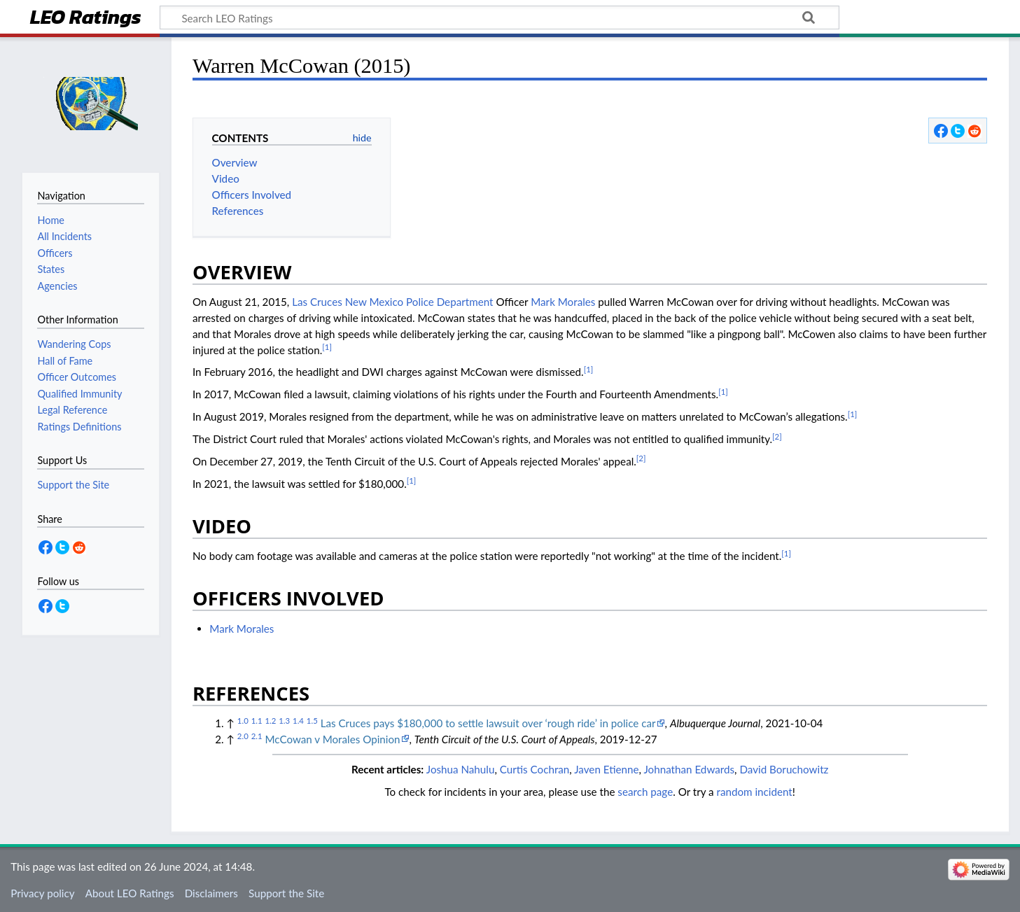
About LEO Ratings (129, 893)
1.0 (243, 720)
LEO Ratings (85, 18)
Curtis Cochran (535, 769)
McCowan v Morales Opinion (332, 739)
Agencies (57, 286)
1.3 (284, 720)
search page (645, 791)
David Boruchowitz (783, 769)
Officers (54, 253)
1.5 (312, 720)
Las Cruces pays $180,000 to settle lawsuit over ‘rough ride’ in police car (488, 723)
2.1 (257, 736)
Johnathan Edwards (688, 769)
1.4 (298, 720)
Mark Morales (563, 301)
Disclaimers (211, 893)
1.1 (257, 720)
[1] (327, 346)
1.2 (270, 720)
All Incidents (64, 236)
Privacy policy (42, 893)
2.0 (243, 736)
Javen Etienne (606, 769)
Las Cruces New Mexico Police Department (392, 301)
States (50, 269)
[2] (777, 436)
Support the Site (286, 893)
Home (50, 220)
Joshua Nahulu (460, 769)
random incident (754, 791)
